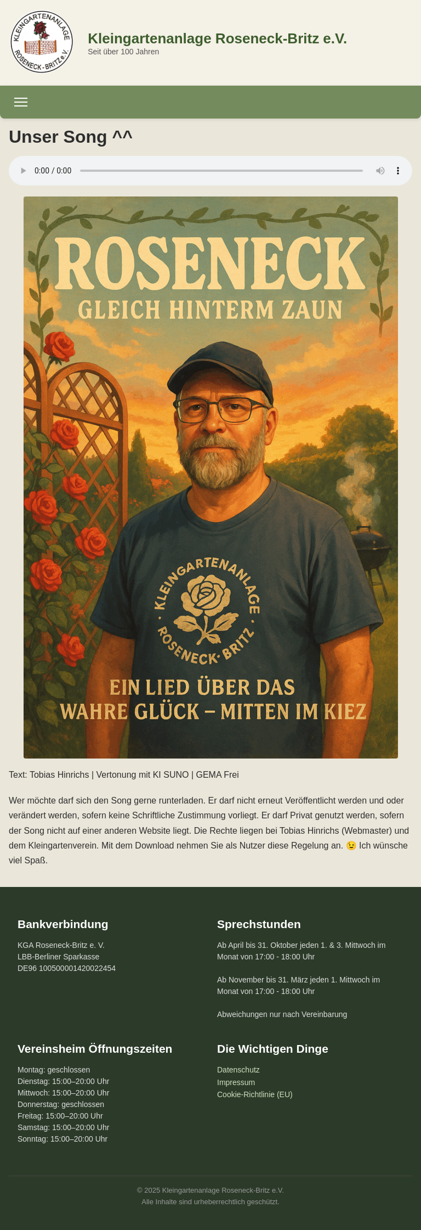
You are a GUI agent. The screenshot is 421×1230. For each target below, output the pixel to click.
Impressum (236, 1082)
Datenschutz (238, 1069)
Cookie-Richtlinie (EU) (255, 1094)
